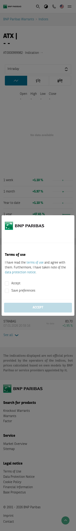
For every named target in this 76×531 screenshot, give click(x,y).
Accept (15, 283)
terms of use (35, 262)
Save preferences (23, 290)
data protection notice (20, 272)
